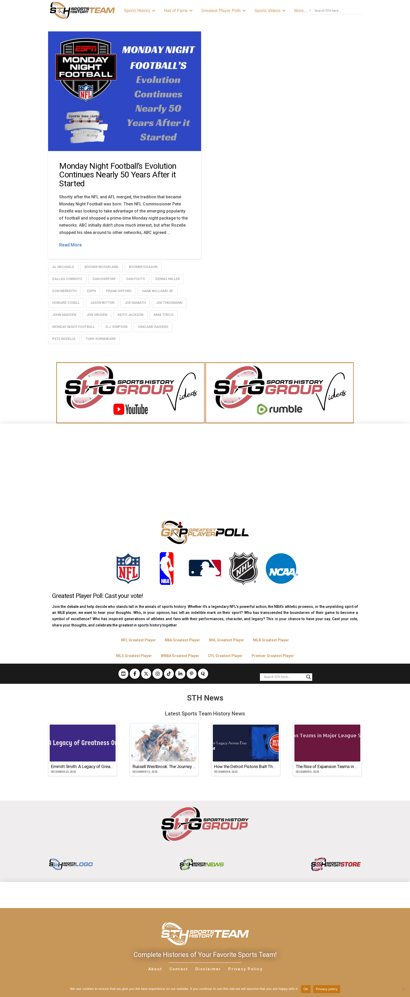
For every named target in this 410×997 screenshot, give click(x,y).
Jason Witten (102, 303)
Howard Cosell (66, 303)
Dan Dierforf (104, 279)
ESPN (91, 291)
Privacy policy (327, 989)
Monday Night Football (73, 327)
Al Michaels (63, 267)
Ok (306, 989)
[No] (403, 989)
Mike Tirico (163, 315)
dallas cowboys (67, 279)
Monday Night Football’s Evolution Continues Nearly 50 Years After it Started (117, 174)
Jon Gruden (97, 315)
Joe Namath (135, 303)
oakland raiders (153, 327)
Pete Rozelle (63, 339)
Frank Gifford (119, 291)
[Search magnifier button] (359, 10)
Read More (70, 245)
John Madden (64, 315)
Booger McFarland (101, 267)
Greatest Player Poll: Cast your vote (96, 596)
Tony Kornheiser (101, 339)
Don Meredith (64, 291)
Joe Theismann (169, 303)
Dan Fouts (135, 279)
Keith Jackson (130, 315)
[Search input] (334, 10)
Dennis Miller (167, 279)
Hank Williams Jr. (158, 291)
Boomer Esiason (143, 267)
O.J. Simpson (116, 327)
